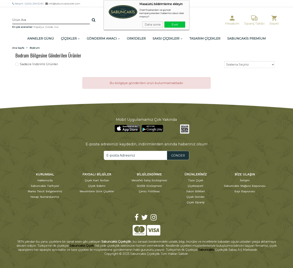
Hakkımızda (45, 180)
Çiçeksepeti (195, 185)
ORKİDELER (136, 38)
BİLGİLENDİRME (149, 174)
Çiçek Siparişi (195, 202)
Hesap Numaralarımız (44, 196)
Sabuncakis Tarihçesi (45, 185)
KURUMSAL (45, 174)
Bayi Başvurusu (244, 191)
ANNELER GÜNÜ (40, 38)
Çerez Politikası (149, 191)
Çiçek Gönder (195, 196)
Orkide (49, 26)
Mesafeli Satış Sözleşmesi (149, 180)
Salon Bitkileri (195, 191)
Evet (175, 24)
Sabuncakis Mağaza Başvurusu (245, 185)
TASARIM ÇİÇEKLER (204, 38)
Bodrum (35, 47)
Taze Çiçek (195, 180)
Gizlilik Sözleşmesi (149, 185)
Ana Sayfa (18, 47)
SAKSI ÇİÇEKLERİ (168, 38)
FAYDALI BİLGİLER (96, 174)
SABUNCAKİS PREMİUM (246, 38)
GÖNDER (178, 155)
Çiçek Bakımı (96, 185)
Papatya (39, 26)
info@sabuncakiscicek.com (62, 3)
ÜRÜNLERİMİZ (195, 174)
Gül (56, 26)
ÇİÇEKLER (70, 38)
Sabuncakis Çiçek (81, 245)
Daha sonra (153, 24)
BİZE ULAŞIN (245, 174)
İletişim (245, 180)
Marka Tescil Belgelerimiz (45, 191)
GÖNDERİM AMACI (103, 38)
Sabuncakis (206, 250)
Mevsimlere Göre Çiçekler (97, 191)
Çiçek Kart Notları (97, 180)
